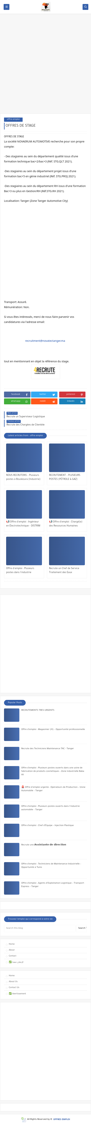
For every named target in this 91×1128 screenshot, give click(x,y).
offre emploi (13, 119)
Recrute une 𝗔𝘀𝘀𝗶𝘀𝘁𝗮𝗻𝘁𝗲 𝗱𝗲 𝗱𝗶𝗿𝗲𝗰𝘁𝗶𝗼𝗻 (43, 845)
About (12, 950)
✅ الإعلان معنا (16, 962)
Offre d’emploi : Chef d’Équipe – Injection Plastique (47, 825)
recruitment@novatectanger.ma (45, 341)
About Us (13, 982)
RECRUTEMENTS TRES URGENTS (37, 710)
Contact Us (14, 988)
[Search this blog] (39, 928)
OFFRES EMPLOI (61, 1119)
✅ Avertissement (17, 994)
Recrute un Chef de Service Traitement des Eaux (64, 570)
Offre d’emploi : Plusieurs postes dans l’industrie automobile (20, 571)
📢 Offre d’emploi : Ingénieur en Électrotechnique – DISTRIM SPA (23, 524)
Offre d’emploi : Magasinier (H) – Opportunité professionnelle (53, 729)
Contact (12, 956)
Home (12, 944)
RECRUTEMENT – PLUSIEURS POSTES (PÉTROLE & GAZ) (64, 477)
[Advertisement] (45, 65)
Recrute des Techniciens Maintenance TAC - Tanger (47, 749)
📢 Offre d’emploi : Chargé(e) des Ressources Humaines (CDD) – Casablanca (65, 524)
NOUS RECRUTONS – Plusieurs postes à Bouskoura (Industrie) (23, 477)
